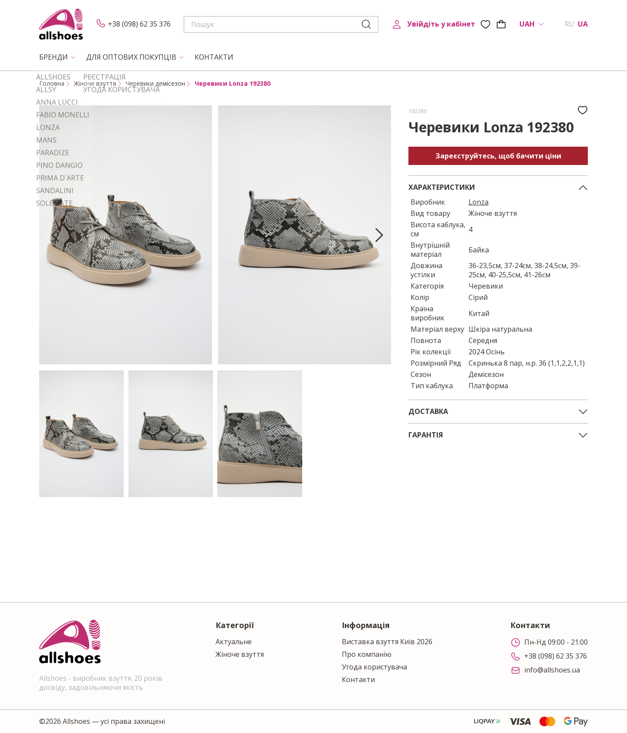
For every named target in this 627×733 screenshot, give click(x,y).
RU (569, 24)
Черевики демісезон (155, 83)
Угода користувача (374, 667)
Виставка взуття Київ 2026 (387, 641)
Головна (51, 83)
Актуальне (234, 641)
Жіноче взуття (95, 83)
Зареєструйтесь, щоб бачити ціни (498, 156)
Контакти (358, 679)
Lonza (479, 202)
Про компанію (366, 654)
